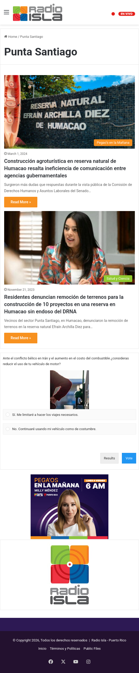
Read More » (21, 202)
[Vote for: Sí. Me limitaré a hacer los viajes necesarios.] (69, 395)
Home (10, 37)
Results (109, 458)
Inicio (42, 648)
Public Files (92, 648)
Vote (129, 458)
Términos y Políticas (65, 648)
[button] (69, 389)
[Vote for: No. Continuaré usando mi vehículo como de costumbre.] (69, 429)
